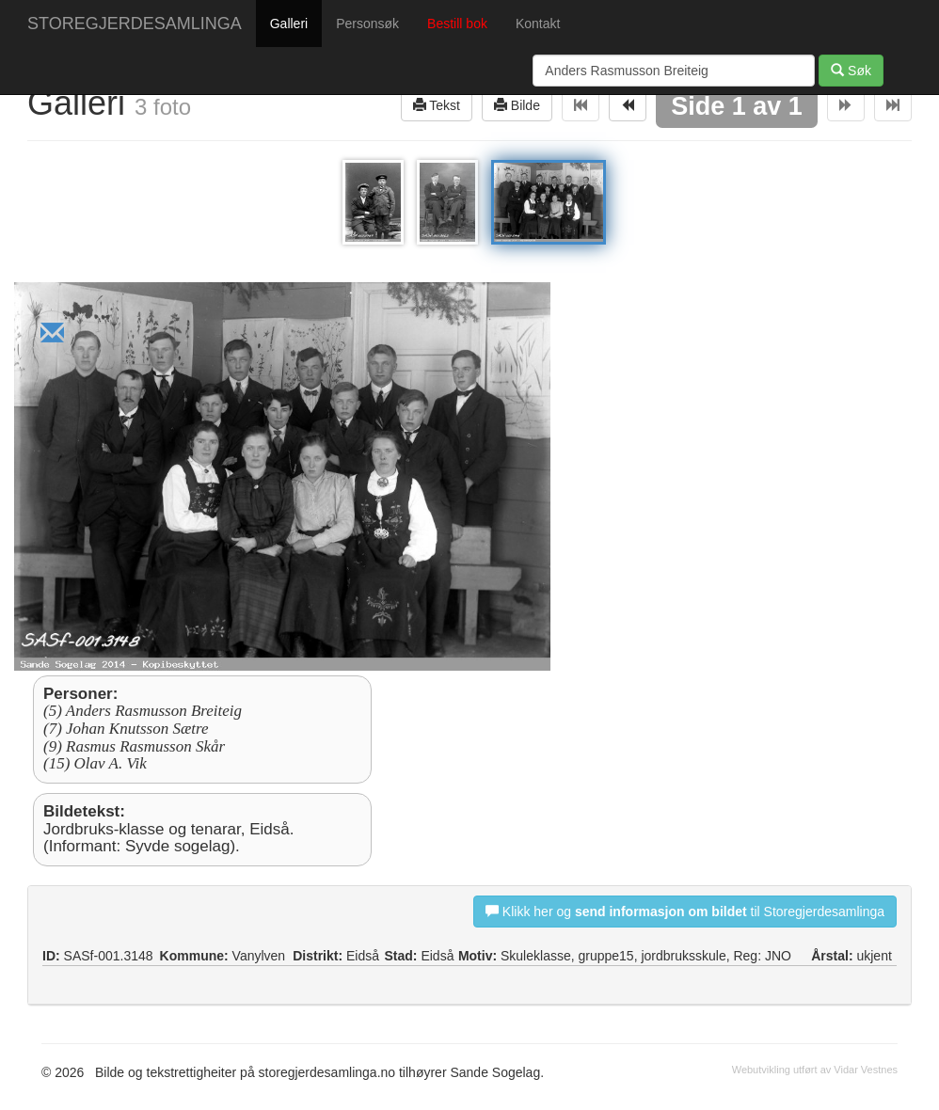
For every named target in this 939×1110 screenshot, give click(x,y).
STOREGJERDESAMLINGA (134, 23)
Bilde (517, 105)
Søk (851, 70)
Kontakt (538, 23)
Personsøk (367, 23)
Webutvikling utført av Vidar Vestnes (815, 1069)
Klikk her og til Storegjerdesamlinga (684, 911)
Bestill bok (457, 23)
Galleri (289, 23)
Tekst (436, 105)
